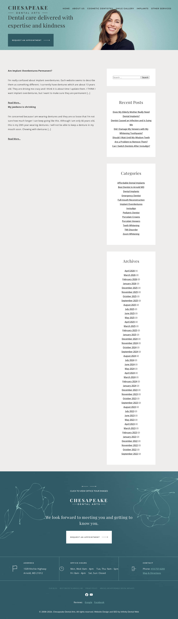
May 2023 (129, 419)
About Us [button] (78, 8)
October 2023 (129, 398)
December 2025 (130, 287)
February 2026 (129, 279)
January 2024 (129, 385)
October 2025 (129, 296)
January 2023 (129, 436)
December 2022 (130, 441)
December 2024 (130, 338)
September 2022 (129, 453)
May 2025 (129, 317)
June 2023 (130, 415)
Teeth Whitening (131, 225)
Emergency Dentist (131, 195)
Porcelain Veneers (131, 221)
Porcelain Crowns (131, 216)
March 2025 (130, 326)
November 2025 (130, 292)
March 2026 (130, 275)
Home (66, 8)
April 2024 (130, 372)
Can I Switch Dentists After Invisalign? (131, 146)
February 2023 (129, 432)
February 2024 (129, 381)
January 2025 (129, 334)
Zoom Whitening (131, 233)
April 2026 (130, 270)
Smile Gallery (125, 8)
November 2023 (130, 394)
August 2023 (129, 407)
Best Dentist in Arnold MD (131, 187)
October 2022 (129, 449)
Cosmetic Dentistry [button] (100, 8)
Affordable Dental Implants (131, 182)
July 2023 (129, 411)
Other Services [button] (161, 8)
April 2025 (130, 321)
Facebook (99, 602)
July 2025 (129, 309)
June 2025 (130, 313)
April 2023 (130, 424)
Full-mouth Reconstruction (131, 199)
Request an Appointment (27, 40)
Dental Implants (131, 191)
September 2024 (129, 351)
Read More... (14, 102)
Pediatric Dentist (131, 212)
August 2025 (129, 304)
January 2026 (129, 283)
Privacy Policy (91, 588)
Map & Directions (152, 573)
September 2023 (129, 402)
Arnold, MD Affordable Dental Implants (117, 588)
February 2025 (129, 330)
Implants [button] (143, 8)
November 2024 (130, 343)
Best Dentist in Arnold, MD (71, 588)
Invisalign (131, 208)
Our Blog (53, 588)
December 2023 (130, 390)
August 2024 (129, 355)
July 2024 (129, 360)
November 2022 (130, 445)
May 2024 (129, 368)
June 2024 (130, 364)
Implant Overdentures (131, 204)
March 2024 (130, 377)
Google (88, 602)
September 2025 (129, 300)
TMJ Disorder (131, 229)
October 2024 (129, 347)
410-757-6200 (158, 568)
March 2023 (130, 428)
